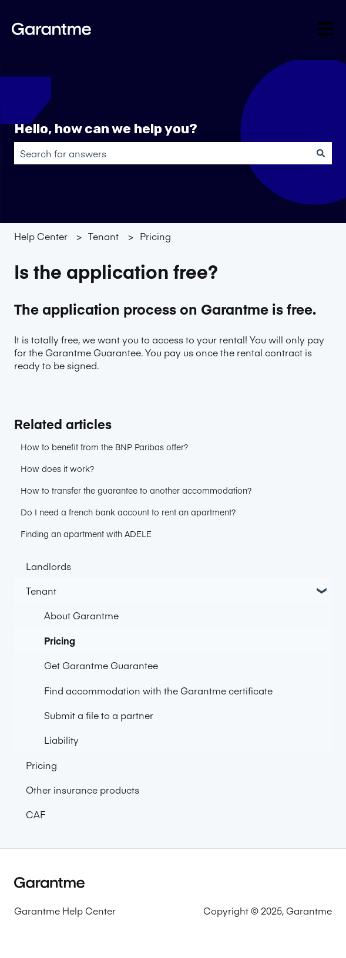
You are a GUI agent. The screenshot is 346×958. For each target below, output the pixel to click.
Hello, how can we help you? (105, 128)
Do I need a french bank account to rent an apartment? (128, 512)
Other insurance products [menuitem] (82, 789)
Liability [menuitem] (61, 739)
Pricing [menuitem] (59, 640)
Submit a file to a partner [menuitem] (98, 715)
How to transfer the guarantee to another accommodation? (136, 490)
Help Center (41, 236)
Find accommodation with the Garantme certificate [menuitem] (158, 690)
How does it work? (57, 468)
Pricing (155, 236)
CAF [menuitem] (35, 814)
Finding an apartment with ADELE (86, 533)
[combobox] (162, 153)
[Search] (321, 153)
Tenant (103, 236)
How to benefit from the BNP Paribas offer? (104, 447)
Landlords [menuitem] (48, 565)
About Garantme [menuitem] (81, 615)
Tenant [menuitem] (41, 590)
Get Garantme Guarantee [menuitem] (101, 665)
